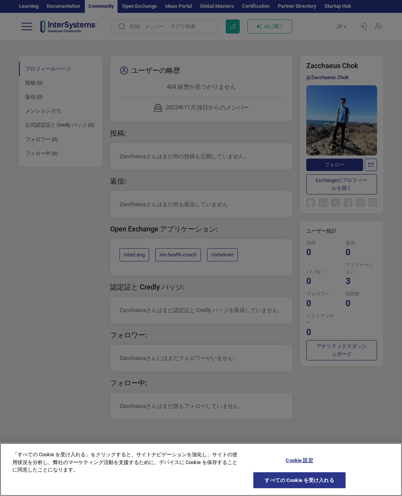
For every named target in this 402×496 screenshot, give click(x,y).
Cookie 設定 (299, 474)
